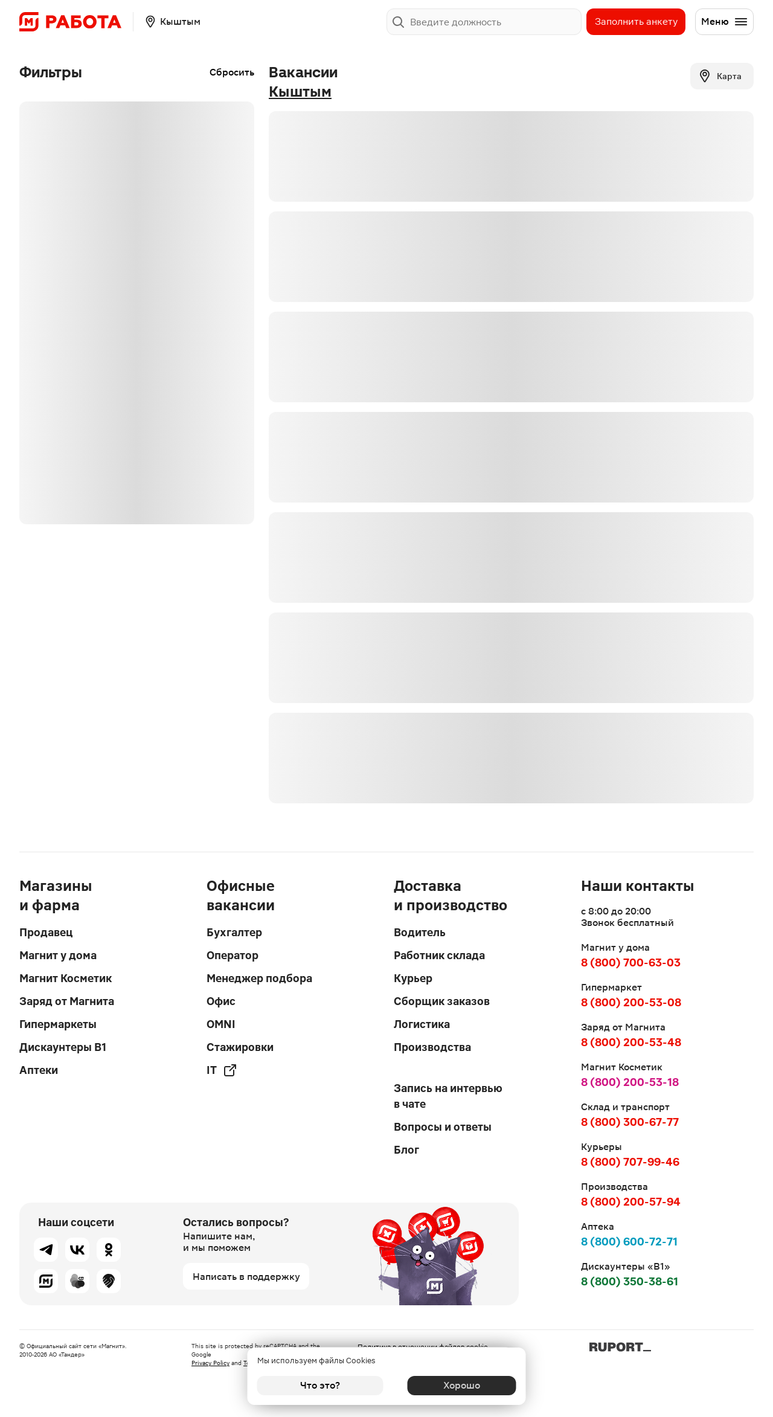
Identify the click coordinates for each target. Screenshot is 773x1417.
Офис (221, 1001)
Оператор (232, 955)
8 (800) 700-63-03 (631, 962)
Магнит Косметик (65, 978)
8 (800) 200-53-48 (631, 1042)
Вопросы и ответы (443, 1126)
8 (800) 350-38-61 (629, 1281)
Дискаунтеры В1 (62, 1047)
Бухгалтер (234, 932)
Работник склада (439, 955)
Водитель (420, 932)
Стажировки (240, 1047)
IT (222, 1070)
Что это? (320, 1385)
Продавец (45, 932)
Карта (720, 76)
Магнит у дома (58, 955)
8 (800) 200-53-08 (631, 1002)
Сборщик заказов (442, 1001)
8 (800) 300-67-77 (630, 1122)
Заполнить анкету (636, 21)
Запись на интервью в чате (448, 1096)
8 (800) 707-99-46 (630, 1161)
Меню (724, 21)
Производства (432, 1047)
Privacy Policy (210, 1363)
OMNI (221, 1024)
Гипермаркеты (58, 1024)
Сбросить (232, 72)
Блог (406, 1149)
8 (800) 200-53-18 (630, 1082)
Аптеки (38, 1070)
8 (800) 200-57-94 (631, 1201)
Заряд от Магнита (66, 1001)
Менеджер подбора (259, 978)
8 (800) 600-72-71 (629, 1241)
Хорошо (453, 1385)
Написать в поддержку (246, 1276)
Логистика (422, 1024)
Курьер (413, 978)
